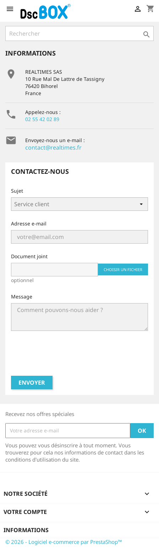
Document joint (29, 256)
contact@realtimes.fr (53, 147)
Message (21, 296)
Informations (26, 530)
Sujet (17, 190)
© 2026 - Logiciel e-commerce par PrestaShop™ (63, 541)
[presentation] (79, 356)
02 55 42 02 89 (42, 119)
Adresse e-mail (28, 223)
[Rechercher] (79, 33)
